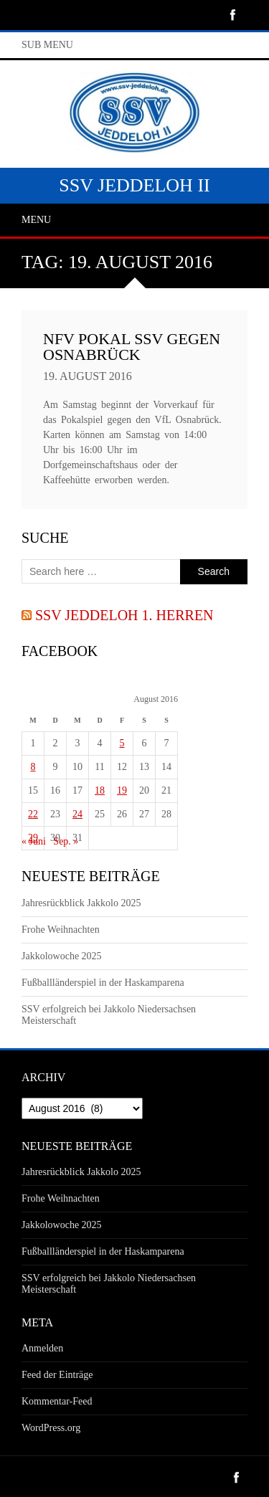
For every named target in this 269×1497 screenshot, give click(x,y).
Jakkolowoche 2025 (62, 956)
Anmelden (42, 1348)
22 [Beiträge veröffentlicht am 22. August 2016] (33, 814)
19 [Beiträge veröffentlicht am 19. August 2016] (122, 790)
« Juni (34, 841)
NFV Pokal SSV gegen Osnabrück (131, 346)
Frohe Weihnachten (61, 929)
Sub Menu (47, 44)
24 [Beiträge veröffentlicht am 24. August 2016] (77, 814)
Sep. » (65, 841)
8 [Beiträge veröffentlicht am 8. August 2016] (33, 766)
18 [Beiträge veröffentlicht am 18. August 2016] (100, 790)
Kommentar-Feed (57, 1401)
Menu (36, 219)
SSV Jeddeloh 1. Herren (124, 615)
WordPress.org (51, 1427)
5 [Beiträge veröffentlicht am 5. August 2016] (122, 743)
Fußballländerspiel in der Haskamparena (103, 982)
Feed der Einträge (57, 1374)
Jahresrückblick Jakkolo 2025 (81, 903)
